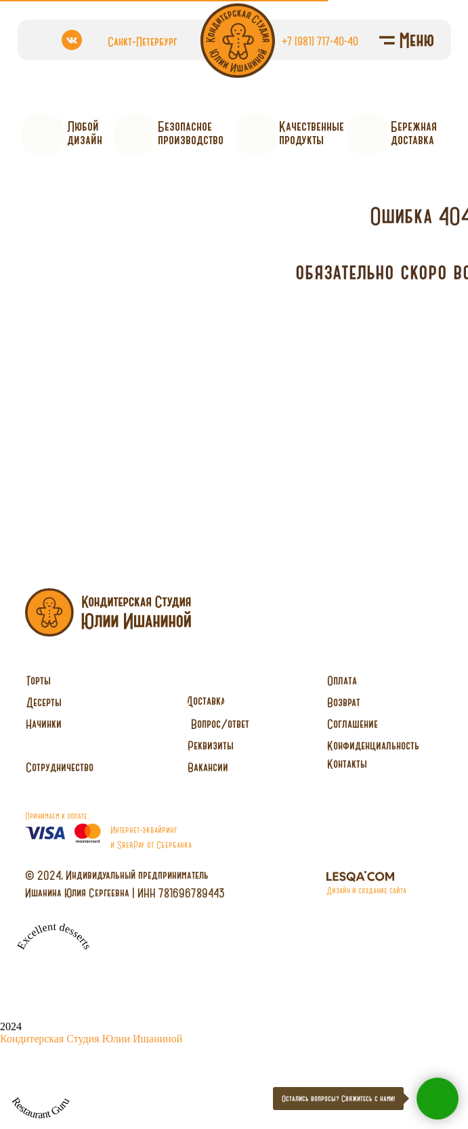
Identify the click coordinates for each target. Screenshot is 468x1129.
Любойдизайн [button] (84, 133)
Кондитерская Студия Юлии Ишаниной (91, 1038)
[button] (60, 767)
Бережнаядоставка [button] (414, 133)
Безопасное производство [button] (191, 133)
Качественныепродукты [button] (311, 133)
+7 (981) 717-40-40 (320, 40)
